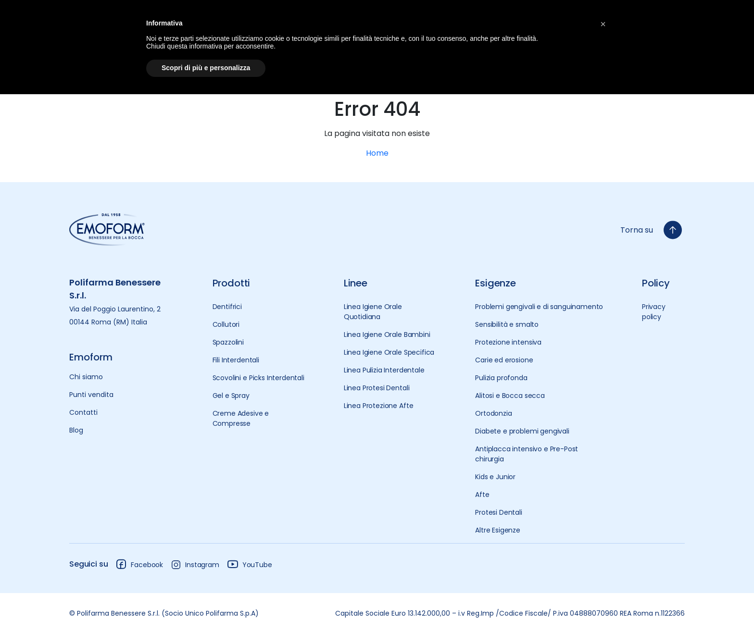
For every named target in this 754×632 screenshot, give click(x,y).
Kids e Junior (495, 477)
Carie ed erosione (504, 360)
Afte (482, 494)
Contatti (83, 412)
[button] (603, 23)
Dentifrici (227, 306)
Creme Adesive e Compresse (241, 418)
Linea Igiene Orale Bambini (387, 334)
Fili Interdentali (236, 360)
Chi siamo (86, 377)
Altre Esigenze (497, 530)
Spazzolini (228, 342)
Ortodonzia (493, 413)
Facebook (139, 564)
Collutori (226, 324)
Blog (76, 430)
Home (377, 153)
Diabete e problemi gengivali (522, 431)
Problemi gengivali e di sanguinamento (539, 306)
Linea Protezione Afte (379, 405)
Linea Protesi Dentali (377, 388)
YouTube (249, 564)
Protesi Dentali (498, 512)
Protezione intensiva (508, 342)
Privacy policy (654, 312)
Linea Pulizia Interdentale (384, 370)
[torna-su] (673, 230)
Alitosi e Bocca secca (510, 395)
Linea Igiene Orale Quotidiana (373, 312)
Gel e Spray (231, 395)
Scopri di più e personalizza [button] (206, 68)
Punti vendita (91, 394)
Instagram (195, 564)
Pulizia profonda (501, 378)
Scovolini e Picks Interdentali (258, 378)
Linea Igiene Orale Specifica (389, 352)
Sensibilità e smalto (507, 324)
